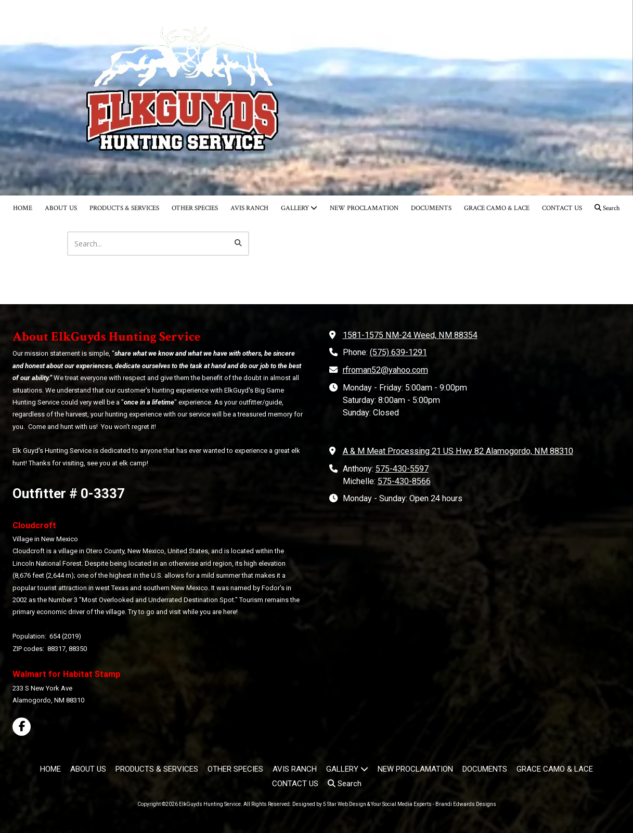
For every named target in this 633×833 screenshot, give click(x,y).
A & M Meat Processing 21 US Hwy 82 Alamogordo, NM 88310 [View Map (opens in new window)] (458, 451)
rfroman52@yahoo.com (385, 370)
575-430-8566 (404, 481)
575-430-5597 (402, 469)
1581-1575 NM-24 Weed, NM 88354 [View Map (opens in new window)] (410, 335)
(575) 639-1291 (398, 352)
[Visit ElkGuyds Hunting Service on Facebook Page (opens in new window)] (21, 727)
